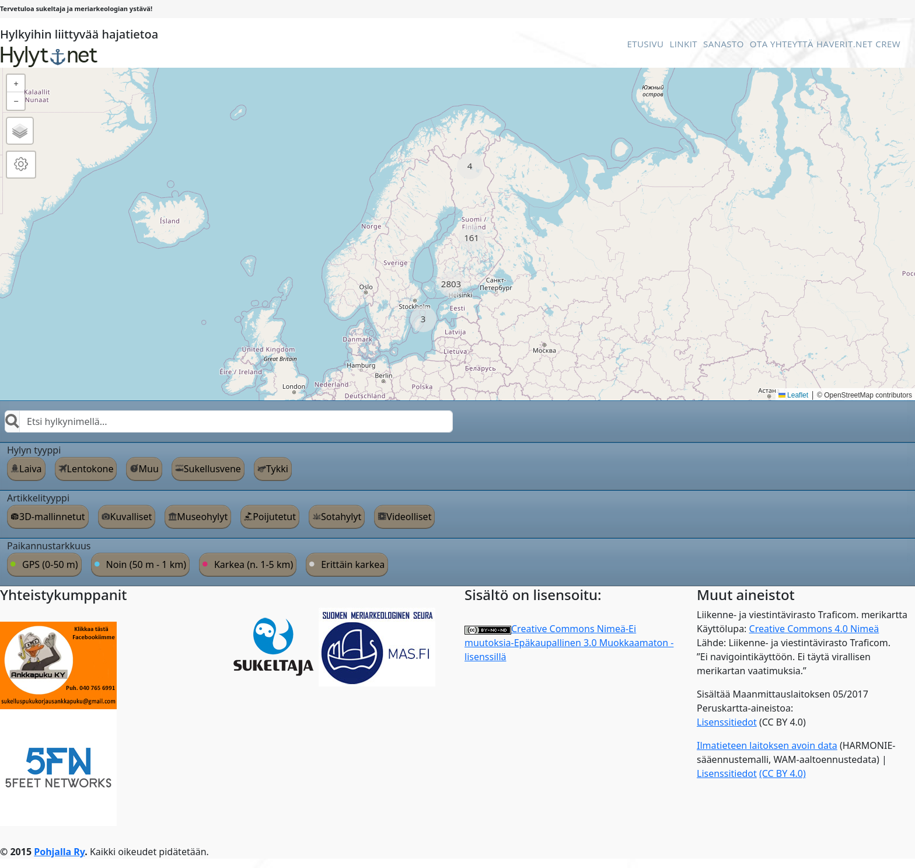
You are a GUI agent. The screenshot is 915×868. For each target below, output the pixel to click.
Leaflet (793, 395)
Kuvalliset (131, 516)
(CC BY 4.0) (782, 773)
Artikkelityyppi (38, 497)
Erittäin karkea (353, 564)
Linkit (683, 44)
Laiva (30, 468)
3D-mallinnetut (52, 516)
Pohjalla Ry (59, 851)
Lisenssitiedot (727, 722)
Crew (887, 44)
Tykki (277, 468)
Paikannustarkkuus (49, 545)
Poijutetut (274, 516)
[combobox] (229, 421)
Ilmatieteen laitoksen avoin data (767, 745)
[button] (470, 166)
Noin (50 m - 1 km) (146, 564)
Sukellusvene (212, 468)
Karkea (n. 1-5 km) (253, 564)
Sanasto (723, 44)
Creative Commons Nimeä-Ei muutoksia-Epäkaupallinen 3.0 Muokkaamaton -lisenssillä (569, 642)
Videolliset (408, 516)
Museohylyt (202, 516)
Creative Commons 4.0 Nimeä (814, 628)
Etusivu (645, 44)
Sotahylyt (341, 516)
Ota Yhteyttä (781, 44)
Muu (148, 468)
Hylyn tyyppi (34, 450)
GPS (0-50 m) (50, 564)
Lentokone (90, 468)
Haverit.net (844, 44)
